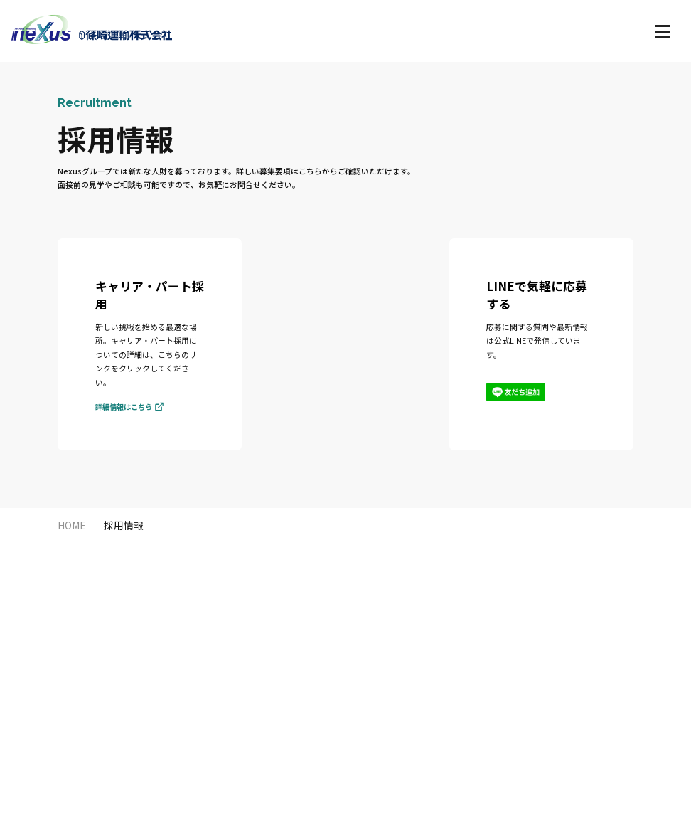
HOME (72, 525)
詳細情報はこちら (129, 410)
